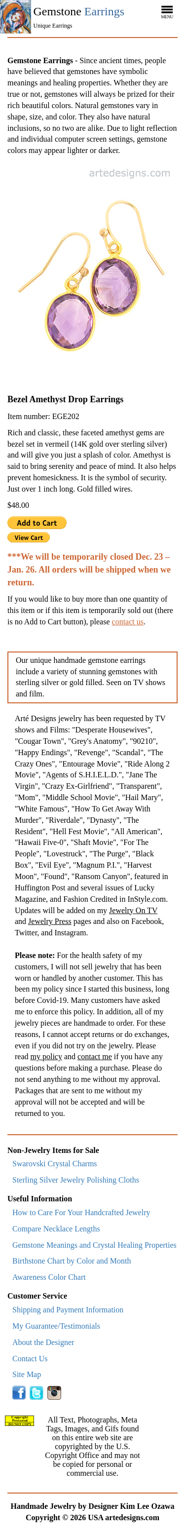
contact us (128, 621)
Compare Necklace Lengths (56, 1229)
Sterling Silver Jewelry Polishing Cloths (75, 1180)
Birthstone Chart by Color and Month (71, 1261)
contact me (94, 1056)
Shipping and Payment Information (67, 1309)
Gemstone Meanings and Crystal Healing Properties (94, 1245)
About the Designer (43, 1342)
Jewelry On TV (133, 910)
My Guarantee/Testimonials (56, 1326)
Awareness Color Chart (49, 1277)
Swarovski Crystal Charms (54, 1163)
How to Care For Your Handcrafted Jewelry (81, 1212)
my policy (46, 1056)
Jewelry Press (50, 921)
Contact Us (30, 1358)
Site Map (26, 1374)
